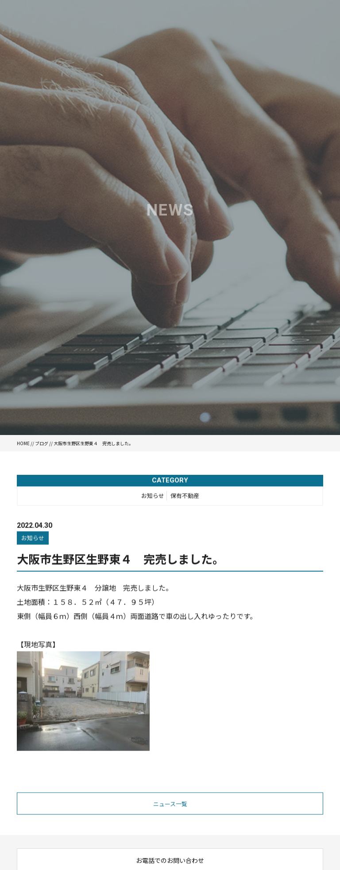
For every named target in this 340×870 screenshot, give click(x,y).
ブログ (41, 443)
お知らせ (152, 496)
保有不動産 (184, 496)
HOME (23, 443)
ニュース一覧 (170, 805)
